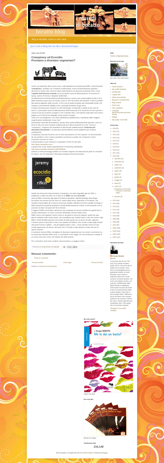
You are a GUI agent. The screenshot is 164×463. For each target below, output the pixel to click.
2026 (115, 128)
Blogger (105, 453)
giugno (117, 177)
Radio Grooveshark (119, 97)
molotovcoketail (87, 453)
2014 (115, 203)
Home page (67, 262)
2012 (115, 210)
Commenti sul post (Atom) (47, 266)
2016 (115, 156)
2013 (115, 206)
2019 (115, 147)
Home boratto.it (117, 87)
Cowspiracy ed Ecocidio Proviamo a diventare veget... (122, 191)
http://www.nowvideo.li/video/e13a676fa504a (48, 149)
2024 (115, 134)
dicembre (117, 159)
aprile (116, 183)
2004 (115, 234)
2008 (115, 222)
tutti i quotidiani (117, 108)
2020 (115, 144)
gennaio (117, 196)
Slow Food (116, 105)
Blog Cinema (116, 102)
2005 (115, 231)
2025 (115, 131)
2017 (115, 153)
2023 (115, 138)
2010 (115, 216)
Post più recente (37, 262)
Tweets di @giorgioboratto (119, 56)
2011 (115, 213)
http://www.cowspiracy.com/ (42, 144)
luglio (116, 174)
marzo (116, 186)
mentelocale (116, 92)
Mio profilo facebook (119, 89)
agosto (117, 171)
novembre (118, 162)
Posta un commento (41, 258)
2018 (115, 150)
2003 (115, 237)
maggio (117, 180)
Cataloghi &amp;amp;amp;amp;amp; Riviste (121, 112)
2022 (115, 141)
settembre (118, 168)
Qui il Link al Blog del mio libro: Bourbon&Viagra (54, 46)
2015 (115, 200)
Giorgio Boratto (118, 256)
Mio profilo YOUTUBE (119, 120)
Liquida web (116, 94)
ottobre (117, 165)
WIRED (114, 117)
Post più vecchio (97, 262)
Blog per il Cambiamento (120, 100)
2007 (115, 225)
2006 (115, 228)
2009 (115, 219)
